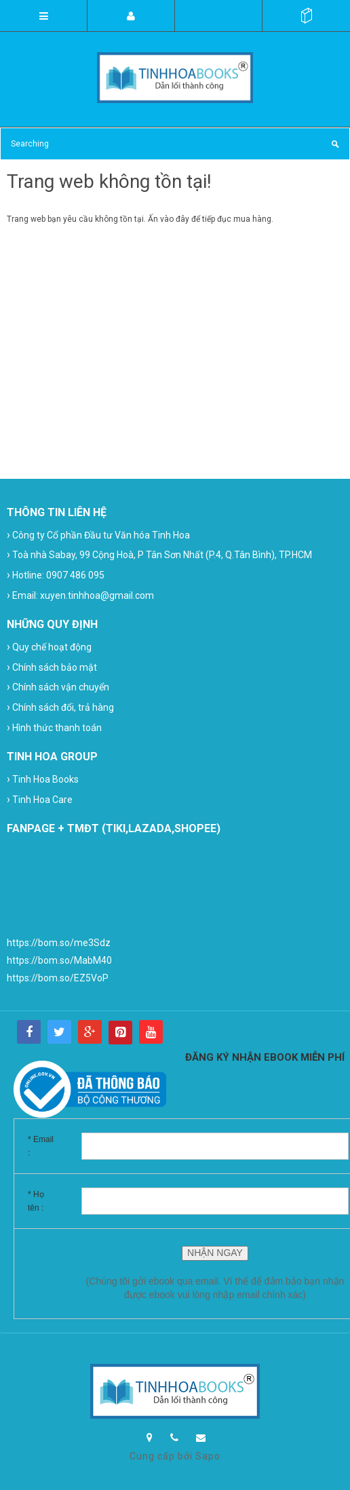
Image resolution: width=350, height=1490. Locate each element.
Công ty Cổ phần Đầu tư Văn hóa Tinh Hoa (98, 534)
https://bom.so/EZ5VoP (58, 978)
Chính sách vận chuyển (58, 686)
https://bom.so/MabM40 (59, 960)
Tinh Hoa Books (43, 778)
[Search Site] (175, 144)
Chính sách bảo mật (52, 667)
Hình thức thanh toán (54, 727)
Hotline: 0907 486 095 (55, 574)
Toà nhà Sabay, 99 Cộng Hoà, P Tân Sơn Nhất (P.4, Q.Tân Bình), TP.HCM (159, 554)
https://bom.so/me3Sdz (59, 942)
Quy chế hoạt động (49, 646)
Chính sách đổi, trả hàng (60, 707)
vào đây (174, 219)
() (306, 15)
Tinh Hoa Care (40, 799)
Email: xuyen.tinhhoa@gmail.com (80, 595)
